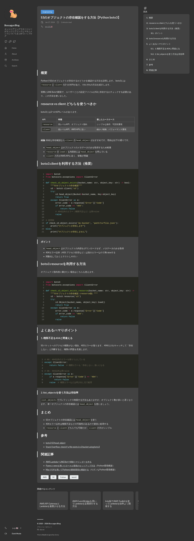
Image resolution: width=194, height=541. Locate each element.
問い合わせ (41, 529)
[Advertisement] (87, 49)
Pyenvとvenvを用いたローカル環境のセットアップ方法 (72, 465)
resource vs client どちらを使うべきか (165, 23)
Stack (44, 535)
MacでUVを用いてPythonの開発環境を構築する (68, 469)
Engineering (47, 12)
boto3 (74, 477)
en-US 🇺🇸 (48, 27)
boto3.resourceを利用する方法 (162, 38)
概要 (151, 17)
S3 (53, 477)
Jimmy (56, 535)
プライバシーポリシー (44, 527)
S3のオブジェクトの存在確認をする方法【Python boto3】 (81, 17)
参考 (151, 64)
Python (63, 477)
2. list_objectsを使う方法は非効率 (169, 54)
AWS (45, 477)
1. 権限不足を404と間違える (167, 48)
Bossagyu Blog (12, 25)
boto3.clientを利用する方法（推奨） (165, 28)
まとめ (152, 59)
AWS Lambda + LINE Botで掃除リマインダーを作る (69, 461)
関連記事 (153, 70)
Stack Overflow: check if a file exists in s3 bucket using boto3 (73, 447)
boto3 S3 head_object (56, 443)
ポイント (159, 33)
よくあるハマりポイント (160, 44)
